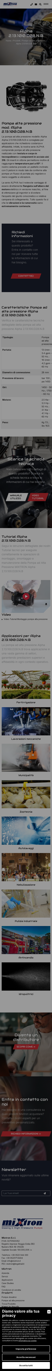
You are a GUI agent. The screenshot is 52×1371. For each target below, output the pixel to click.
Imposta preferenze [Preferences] (26, 1349)
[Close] (49, 1311)
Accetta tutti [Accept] (26, 1365)
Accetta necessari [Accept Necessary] (26, 1357)
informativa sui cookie (27, 1341)
